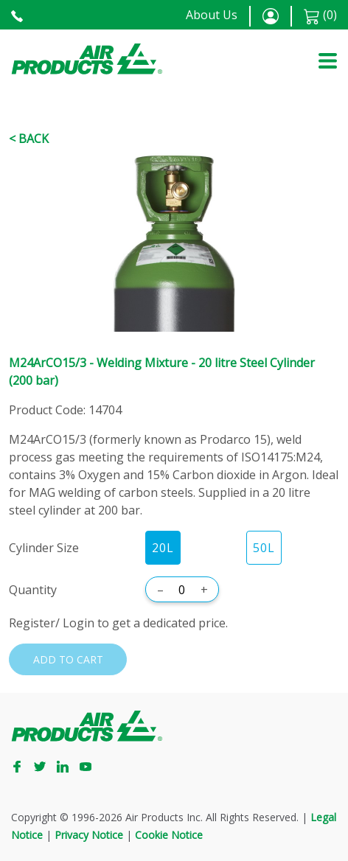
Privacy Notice (89, 835)
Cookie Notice (169, 835)
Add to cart (68, 659)
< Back (29, 138)
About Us (211, 15)
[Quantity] (182, 589)
